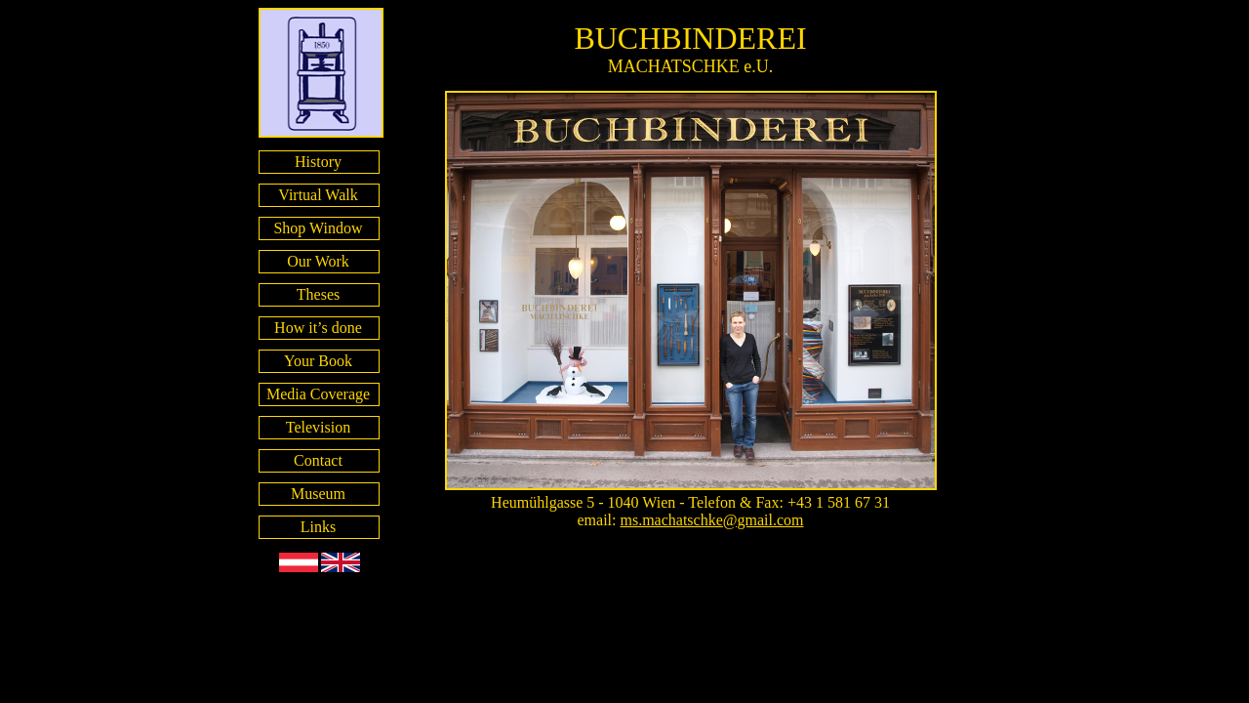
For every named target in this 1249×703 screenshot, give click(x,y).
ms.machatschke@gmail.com (711, 520)
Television (318, 427)
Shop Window (317, 228)
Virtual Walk (317, 194)
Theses (318, 294)
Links (318, 526)
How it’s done (318, 327)
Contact (318, 460)
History (318, 161)
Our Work (318, 261)
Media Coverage (318, 394)
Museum (318, 493)
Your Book (318, 360)
